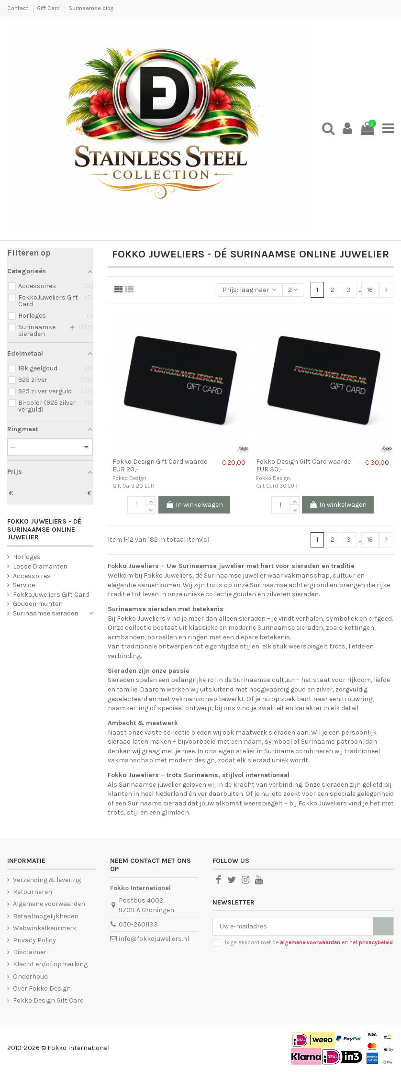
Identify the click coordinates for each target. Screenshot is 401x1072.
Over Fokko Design (42, 988)
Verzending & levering (47, 880)
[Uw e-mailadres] (293, 926)
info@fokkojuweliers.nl (154, 939)
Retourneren (32, 892)
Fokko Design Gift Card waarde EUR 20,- (159, 466)
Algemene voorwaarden (49, 904)
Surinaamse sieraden (45, 613)
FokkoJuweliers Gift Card (51, 595)
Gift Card (49, 8)
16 (370, 290)
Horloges (27, 557)
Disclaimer (29, 952)
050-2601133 (138, 924)
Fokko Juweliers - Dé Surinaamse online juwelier (44, 529)
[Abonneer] (383, 926)
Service (24, 585)
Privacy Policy (34, 940)
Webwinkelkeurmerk (45, 928)
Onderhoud (30, 976)
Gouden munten (38, 604)
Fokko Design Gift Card (48, 1000)
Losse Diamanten (40, 566)
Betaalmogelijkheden (45, 916)
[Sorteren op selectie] (249, 290)
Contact (18, 8)
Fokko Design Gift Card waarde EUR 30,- (303, 466)
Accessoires (32, 576)
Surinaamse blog (90, 8)
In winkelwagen (194, 505)
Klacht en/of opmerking (50, 964)
